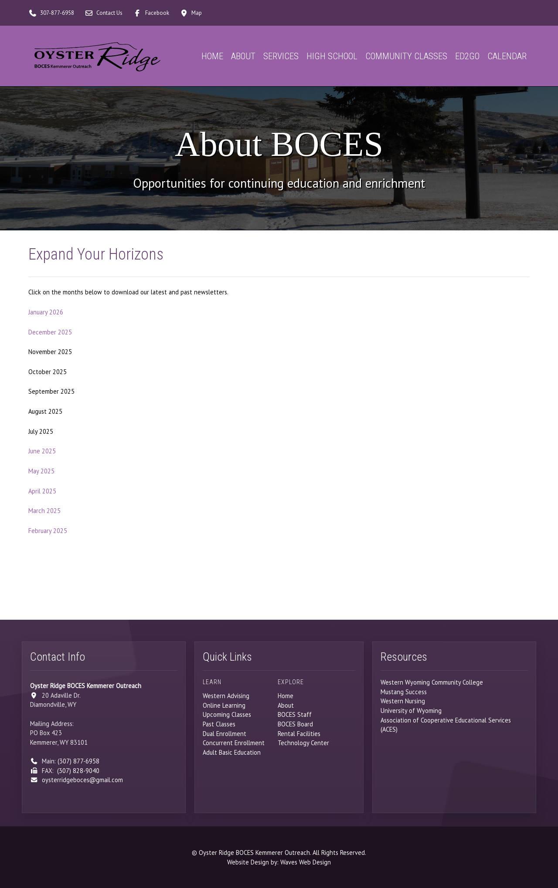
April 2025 (42, 491)
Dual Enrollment (224, 733)
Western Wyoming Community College (432, 682)
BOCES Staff (295, 714)
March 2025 (44, 510)
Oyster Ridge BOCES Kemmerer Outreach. (255, 852)
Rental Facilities (299, 733)
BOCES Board (295, 724)
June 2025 (42, 451)
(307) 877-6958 (78, 761)
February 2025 (47, 531)
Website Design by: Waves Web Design (279, 862)
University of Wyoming (411, 710)
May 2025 (41, 471)
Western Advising (226, 696)
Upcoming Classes (227, 714)
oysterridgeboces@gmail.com (82, 780)
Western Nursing (403, 701)
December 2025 (50, 332)
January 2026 (45, 312)
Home (285, 696)
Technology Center (303, 743)
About (286, 705)
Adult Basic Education (232, 752)
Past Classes (219, 724)
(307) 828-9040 (78, 770)
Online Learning (224, 705)
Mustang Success (404, 692)
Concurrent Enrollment (234, 743)
